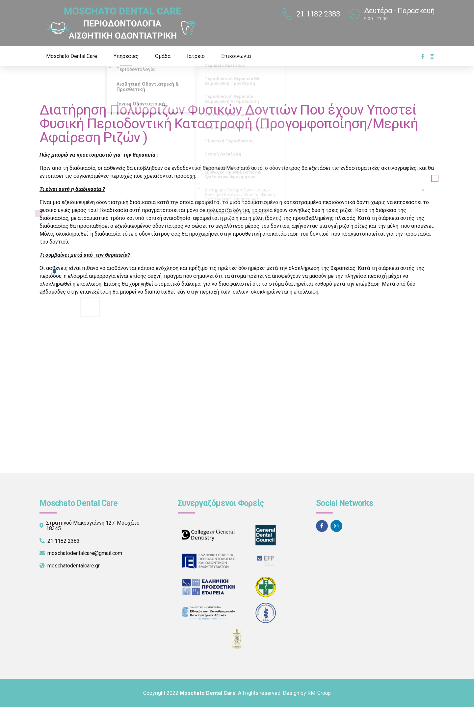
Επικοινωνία (236, 56)
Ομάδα (163, 56)
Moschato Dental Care (71, 56)
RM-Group (319, 693)
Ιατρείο (196, 56)
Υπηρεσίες (126, 56)
